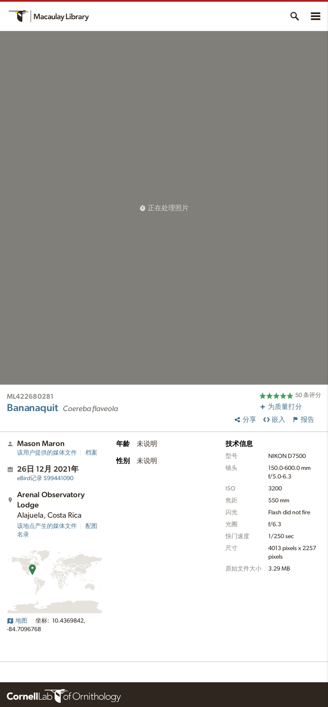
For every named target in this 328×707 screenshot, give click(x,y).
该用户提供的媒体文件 (47, 453)
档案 (91, 453)
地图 (17, 621)
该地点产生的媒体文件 (47, 526)
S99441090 (45, 478)
